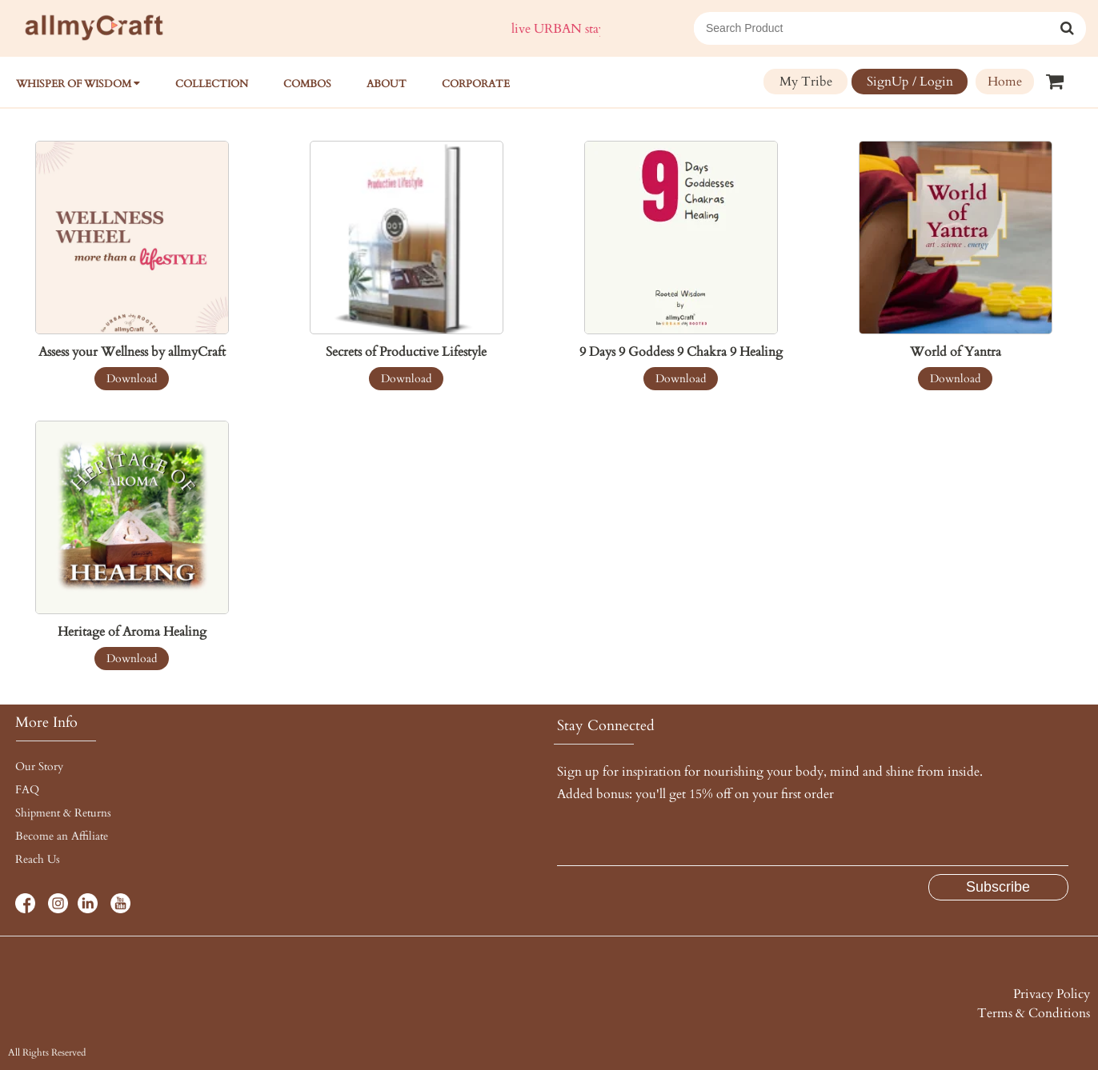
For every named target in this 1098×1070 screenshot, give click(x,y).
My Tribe (805, 81)
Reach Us (37, 859)
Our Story (39, 766)
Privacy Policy (1051, 994)
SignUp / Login (910, 81)
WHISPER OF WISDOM (78, 84)
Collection (211, 84)
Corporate (476, 84)
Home (1005, 81)
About (387, 84)
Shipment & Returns (63, 812)
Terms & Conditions (1033, 1013)
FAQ (27, 789)
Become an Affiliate (61, 836)
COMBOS (307, 84)
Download (131, 378)
